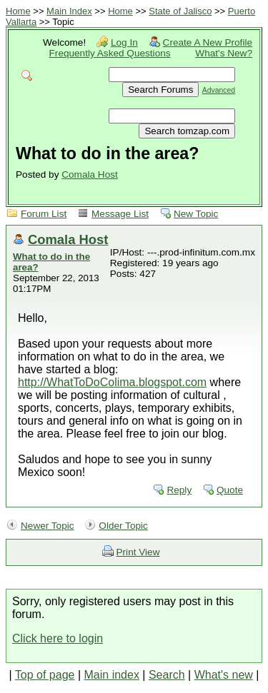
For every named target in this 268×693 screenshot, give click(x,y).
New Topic (196, 213)
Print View (138, 552)
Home (18, 11)
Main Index (69, 11)
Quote (230, 490)
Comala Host (89, 174)
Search (167, 675)
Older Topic (123, 525)
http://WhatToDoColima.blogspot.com (112, 382)
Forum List (43, 213)
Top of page (45, 675)
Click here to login (57, 638)
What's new (223, 675)
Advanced (218, 90)
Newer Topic (47, 525)
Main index (111, 675)
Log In (124, 42)
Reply (179, 490)
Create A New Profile (207, 42)
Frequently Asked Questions (110, 53)
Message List (120, 213)
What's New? (223, 53)
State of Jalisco (180, 11)
